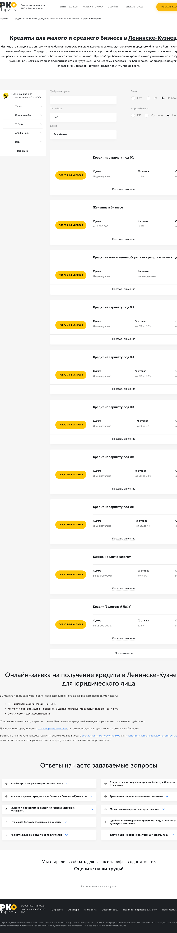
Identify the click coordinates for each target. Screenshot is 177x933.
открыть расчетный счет (52, 728)
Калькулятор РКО (93, 7)
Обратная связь (110, 910)
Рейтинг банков (68, 7)
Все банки (22, 150)
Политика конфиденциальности (140, 910)
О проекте (57, 910)
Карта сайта (90, 910)
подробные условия (71, 175)
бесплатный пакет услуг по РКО (101, 735)
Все (55, 117)
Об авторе (73, 910)
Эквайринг (114, 7)
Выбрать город (134, 7)
